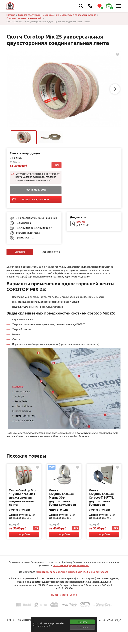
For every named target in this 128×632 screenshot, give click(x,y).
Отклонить (82, 627)
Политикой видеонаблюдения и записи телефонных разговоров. (73, 572)
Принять (82, 622)
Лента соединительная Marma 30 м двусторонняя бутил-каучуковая (62, 497)
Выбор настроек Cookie (64, 594)
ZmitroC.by (114, 620)
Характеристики (51, 251)
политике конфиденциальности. (71, 565)
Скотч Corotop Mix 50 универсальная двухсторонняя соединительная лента (22, 497)
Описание (19, 251)
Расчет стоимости (36, 190)
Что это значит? (41, 626)
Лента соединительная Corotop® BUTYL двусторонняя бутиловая (101, 497)
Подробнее (24, 534)
